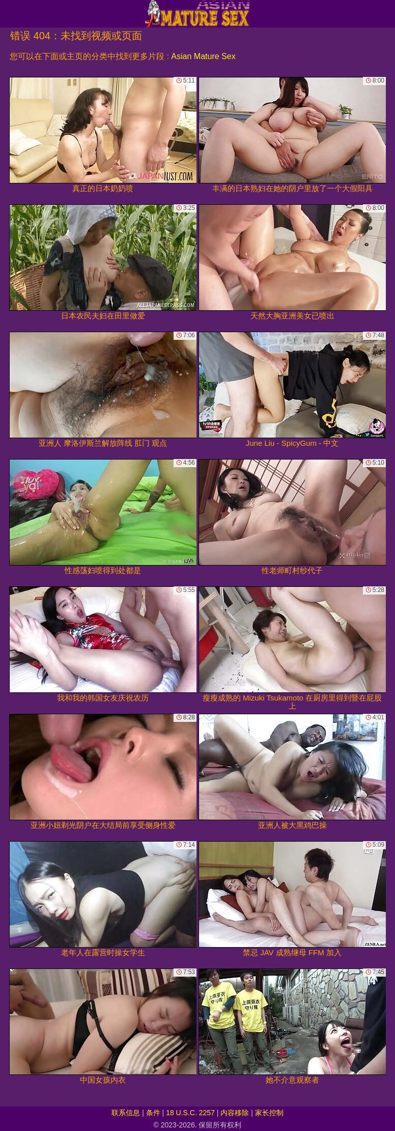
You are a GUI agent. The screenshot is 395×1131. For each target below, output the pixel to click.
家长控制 (269, 1113)
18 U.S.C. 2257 (190, 1113)
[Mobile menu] (9, 14)
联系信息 (125, 1113)
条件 (153, 1113)
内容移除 (234, 1113)
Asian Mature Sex (203, 56)
